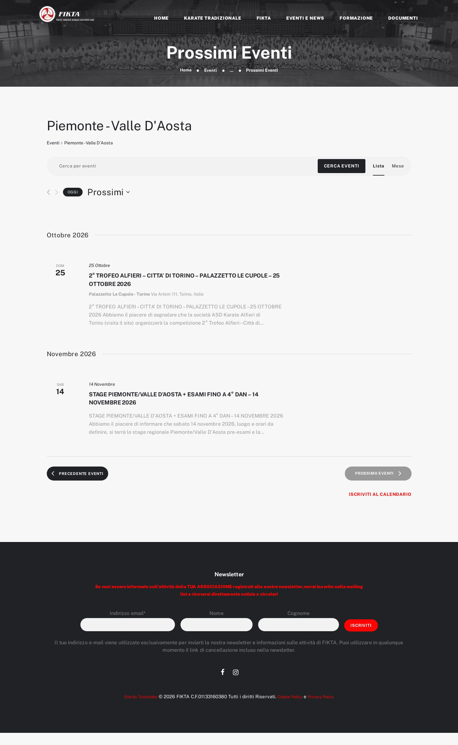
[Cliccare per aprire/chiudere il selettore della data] (108, 192)
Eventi (211, 70)
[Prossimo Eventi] (56, 193)
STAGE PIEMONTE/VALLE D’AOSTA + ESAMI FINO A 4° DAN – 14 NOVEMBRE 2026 (184, 406)
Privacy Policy (326, 708)
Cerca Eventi (341, 166)
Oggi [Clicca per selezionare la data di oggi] (73, 192)
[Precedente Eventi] (48, 193)
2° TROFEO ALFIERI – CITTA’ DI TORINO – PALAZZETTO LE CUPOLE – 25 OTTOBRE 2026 (185, 282)
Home (185, 70)
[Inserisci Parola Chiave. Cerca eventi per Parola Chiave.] (182, 167)
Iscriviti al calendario (380, 505)
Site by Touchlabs (136, 708)
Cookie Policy (291, 708)
